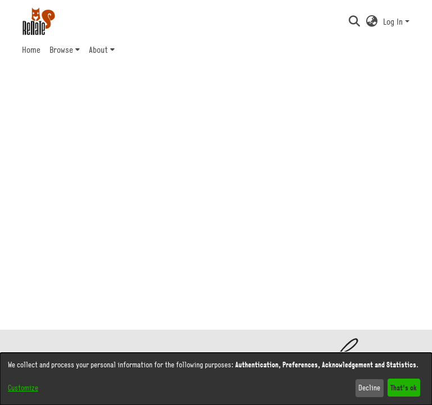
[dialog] (216, 379)
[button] (354, 21)
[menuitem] (65, 49)
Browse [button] (61, 49)
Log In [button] (394, 21)
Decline (369, 387)
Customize (23, 387)
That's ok (403, 387)
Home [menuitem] (31, 49)
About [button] (98, 49)
